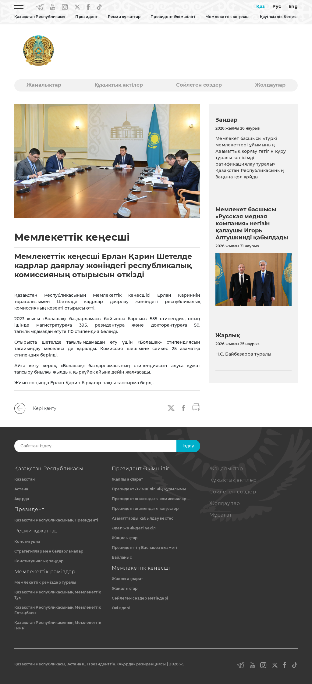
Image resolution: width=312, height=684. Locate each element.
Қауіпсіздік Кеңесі (279, 16)
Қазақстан (24, 479)
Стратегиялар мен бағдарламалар (48, 551)
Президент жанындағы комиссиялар (149, 498)
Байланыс (122, 557)
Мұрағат (220, 515)
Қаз (260, 6)
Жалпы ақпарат (127, 479)
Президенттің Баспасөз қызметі (144, 547)
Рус (276, 6)
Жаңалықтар (44, 85)
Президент (86, 16)
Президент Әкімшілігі (173, 16)
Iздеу (188, 446)
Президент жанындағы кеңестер (145, 508)
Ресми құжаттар (124, 16)
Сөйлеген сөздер (199, 85)
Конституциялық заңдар (38, 561)
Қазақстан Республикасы (39, 16)
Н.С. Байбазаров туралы (243, 354)
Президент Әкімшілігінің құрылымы (149, 489)
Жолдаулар (270, 85)
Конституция (27, 541)
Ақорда (21, 498)
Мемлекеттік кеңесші (227, 16)
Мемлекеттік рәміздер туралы (45, 582)
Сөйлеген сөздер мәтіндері (140, 598)
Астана (21, 489)
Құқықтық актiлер (118, 85)
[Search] (102, 446)
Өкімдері (121, 608)
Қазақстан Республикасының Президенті (56, 520)
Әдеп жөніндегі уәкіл (134, 528)
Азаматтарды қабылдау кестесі (143, 518)
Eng (293, 6)
